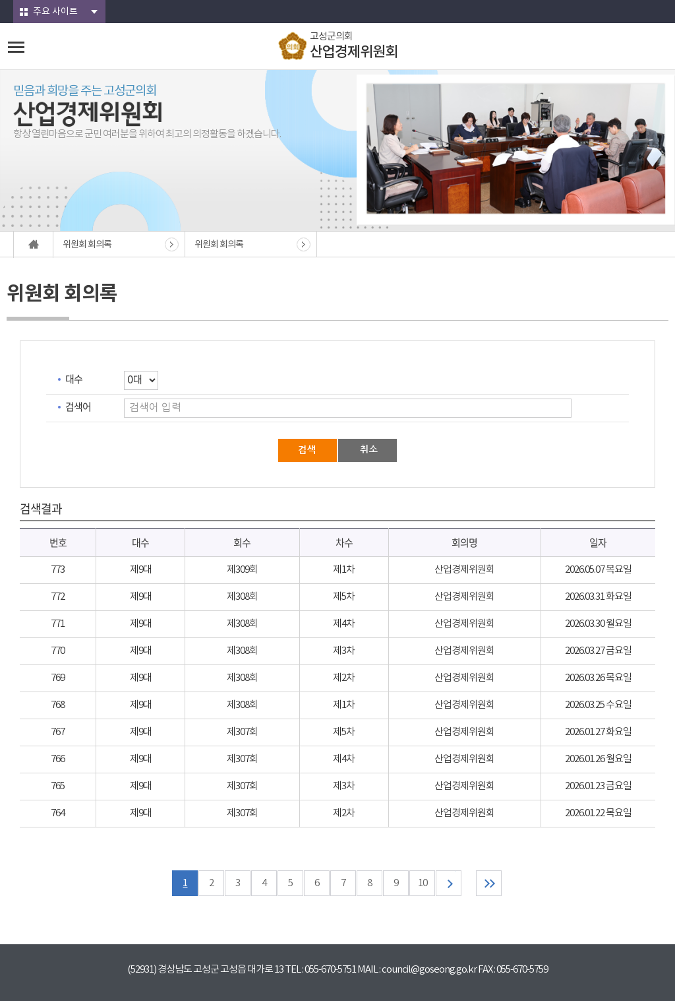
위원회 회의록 (87, 245)
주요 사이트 (55, 12)
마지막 (489, 883)
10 (422, 883)
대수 (73, 378)
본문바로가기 (0, 0)
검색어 (78, 406)
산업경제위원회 (464, 569)
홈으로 (34, 245)
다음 (448, 883)
